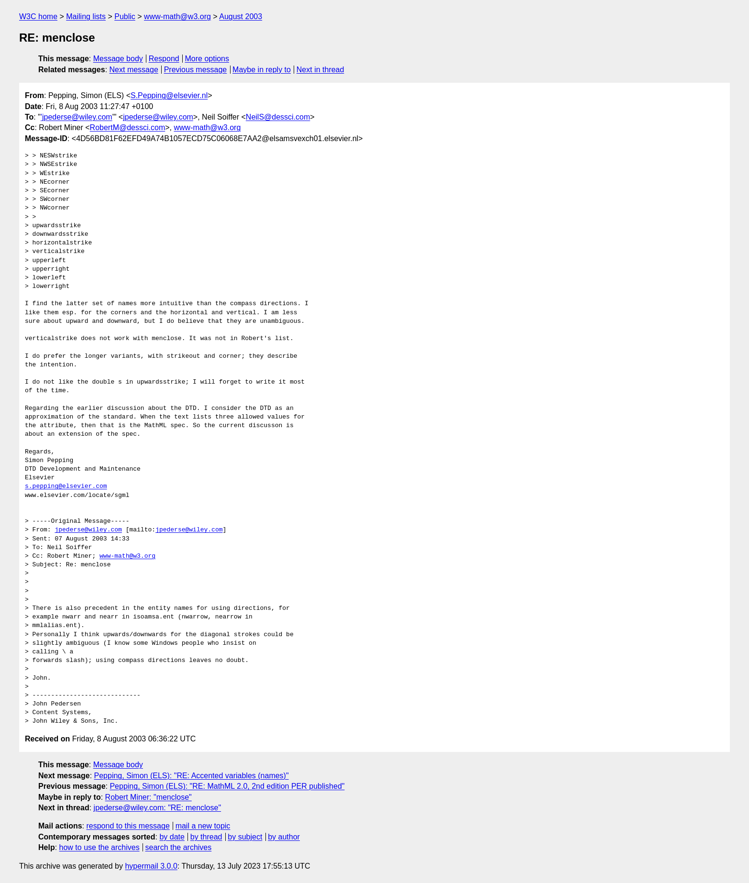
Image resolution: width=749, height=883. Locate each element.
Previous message (195, 70)
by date (171, 837)
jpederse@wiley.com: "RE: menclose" (157, 808)
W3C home (38, 16)
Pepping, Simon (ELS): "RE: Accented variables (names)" (191, 776)
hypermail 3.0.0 (151, 866)
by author (284, 837)
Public (124, 16)
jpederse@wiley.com (158, 117)
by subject (245, 837)
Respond (164, 59)
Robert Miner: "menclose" (148, 797)
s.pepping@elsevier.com (66, 486)
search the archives (178, 847)
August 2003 (240, 16)
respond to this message (127, 826)
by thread (206, 837)
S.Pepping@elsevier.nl (169, 95)
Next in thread (320, 70)
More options (207, 59)
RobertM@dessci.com (127, 127)
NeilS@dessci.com (278, 117)
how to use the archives (99, 847)
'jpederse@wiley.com (76, 117)
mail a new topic (203, 826)
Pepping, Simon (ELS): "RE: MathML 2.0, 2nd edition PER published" (227, 786)
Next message (134, 70)
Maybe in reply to (261, 70)
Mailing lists (86, 16)
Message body (118, 59)
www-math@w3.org (177, 16)
